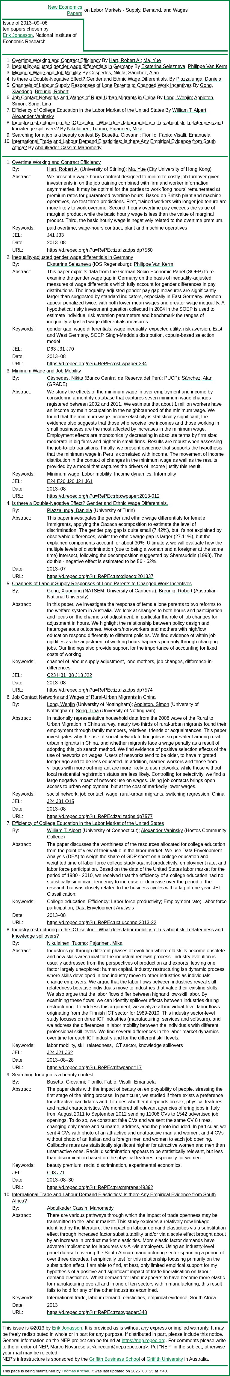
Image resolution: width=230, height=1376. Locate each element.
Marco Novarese (67, 1346)
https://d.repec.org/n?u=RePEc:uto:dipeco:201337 (100, 576)
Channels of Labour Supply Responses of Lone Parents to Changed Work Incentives (102, 85)
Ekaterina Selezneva (163, 66)
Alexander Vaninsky (33, 116)
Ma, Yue (152, 60)
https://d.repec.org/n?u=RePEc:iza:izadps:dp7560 (100, 250)
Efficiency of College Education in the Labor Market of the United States (88, 110)
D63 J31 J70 (60, 348)
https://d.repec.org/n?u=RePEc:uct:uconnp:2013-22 (101, 922)
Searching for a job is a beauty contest (52, 135)
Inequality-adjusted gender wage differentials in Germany (72, 66)
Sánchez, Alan (143, 72)
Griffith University (164, 1359)
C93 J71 (56, 1172)
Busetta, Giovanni (121, 135)
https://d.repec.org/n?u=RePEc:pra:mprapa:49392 (100, 1187)
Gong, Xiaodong (64, 590)
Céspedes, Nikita (107, 72)
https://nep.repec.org (144, 1340)
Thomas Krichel (75, 1371)
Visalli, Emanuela (192, 135)
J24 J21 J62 (60, 1052)
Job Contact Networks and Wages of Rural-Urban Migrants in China (84, 97)
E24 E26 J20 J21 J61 (70, 481)
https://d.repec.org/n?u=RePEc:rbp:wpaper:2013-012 (103, 496)
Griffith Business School (114, 1359)
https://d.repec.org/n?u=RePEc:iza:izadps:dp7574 (100, 689)
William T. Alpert (189, 110)
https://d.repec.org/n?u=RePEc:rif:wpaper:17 (94, 1067)
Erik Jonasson (18, 35)
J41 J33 (55, 235)
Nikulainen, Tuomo (87, 128)
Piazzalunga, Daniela (198, 79)
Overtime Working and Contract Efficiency (56, 60)
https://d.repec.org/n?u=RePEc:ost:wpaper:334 (97, 363)
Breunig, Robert (52, 91)
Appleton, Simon (151, 704)
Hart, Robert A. (125, 60)
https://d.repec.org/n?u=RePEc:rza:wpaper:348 (97, 1312)
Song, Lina (39, 103)
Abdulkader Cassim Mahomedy (68, 147)
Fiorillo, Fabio (156, 135)
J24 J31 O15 (60, 801)
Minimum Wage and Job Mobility (46, 72)
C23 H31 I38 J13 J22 (69, 675)
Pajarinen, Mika (126, 128)
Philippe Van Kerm (207, 66)
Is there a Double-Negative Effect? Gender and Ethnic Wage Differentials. (90, 79)
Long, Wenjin (178, 97)
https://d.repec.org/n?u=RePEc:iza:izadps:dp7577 (100, 816)
